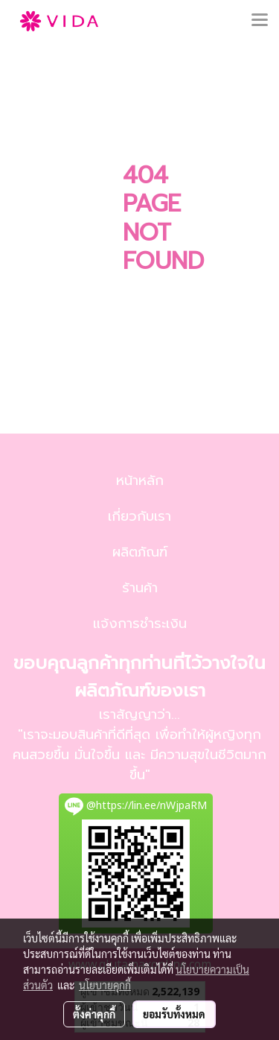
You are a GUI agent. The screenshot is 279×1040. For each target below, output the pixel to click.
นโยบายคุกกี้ (105, 985)
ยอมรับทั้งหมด (174, 1014)
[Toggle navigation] (259, 20)
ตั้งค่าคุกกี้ (94, 1014)
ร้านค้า (140, 587)
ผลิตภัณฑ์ (139, 552)
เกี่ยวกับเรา (139, 516)
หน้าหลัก (140, 480)
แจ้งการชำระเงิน (140, 623)
